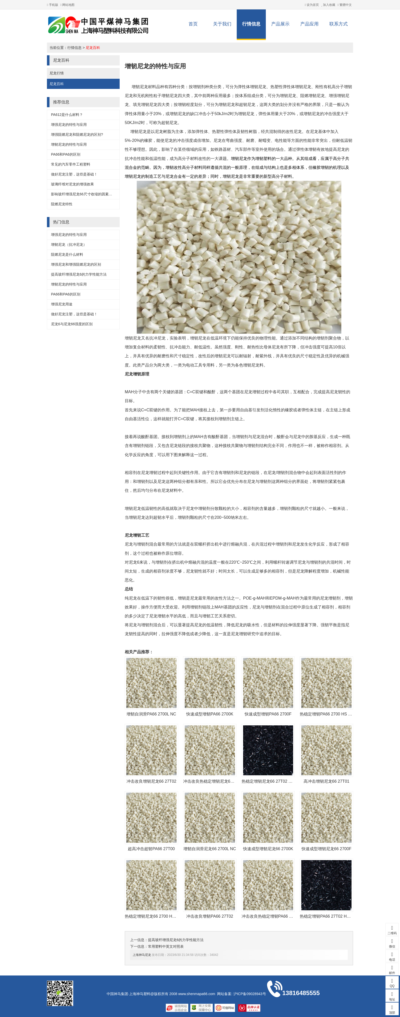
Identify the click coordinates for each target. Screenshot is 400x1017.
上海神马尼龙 (142, 955)
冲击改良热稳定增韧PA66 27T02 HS (274, 916)
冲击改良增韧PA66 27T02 (209, 916)
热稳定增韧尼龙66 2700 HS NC (153, 916)
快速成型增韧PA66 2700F (268, 714)
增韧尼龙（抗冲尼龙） (69, 244)
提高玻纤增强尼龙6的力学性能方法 (79, 274)
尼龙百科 (93, 48)
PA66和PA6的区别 (65, 154)
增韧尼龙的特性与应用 (69, 144)
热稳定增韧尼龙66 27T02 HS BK (271, 781)
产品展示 (280, 23)
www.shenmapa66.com (196, 994)
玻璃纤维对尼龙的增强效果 (72, 184)
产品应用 (309, 23)
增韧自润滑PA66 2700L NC (151, 714)
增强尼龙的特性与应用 (69, 125)
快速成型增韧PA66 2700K (209, 714)
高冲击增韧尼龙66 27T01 (326, 781)
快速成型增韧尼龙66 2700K (268, 849)
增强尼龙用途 (61, 304)
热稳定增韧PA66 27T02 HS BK (328, 916)
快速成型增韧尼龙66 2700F (327, 849)
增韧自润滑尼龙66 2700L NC (209, 849)
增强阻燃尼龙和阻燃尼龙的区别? (77, 134)
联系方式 (338, 23)
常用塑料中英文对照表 (166, 946)
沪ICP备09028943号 (249, 994)
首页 (193, 23)
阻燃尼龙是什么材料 (67, 254)
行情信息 (251, 23)
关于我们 (222, 23)
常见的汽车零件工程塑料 (70, 164)
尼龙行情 (56, 73)
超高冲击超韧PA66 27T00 (151, 849)
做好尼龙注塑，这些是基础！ (74, 174)
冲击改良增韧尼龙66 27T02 (152, 781)
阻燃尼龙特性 (61, 204)
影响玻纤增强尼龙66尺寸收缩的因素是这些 (85, 194)
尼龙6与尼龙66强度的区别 (72, 324)
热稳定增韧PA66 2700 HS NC (327, 714)
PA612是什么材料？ (67, 115)
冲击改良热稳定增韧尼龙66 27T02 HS (217, 781)
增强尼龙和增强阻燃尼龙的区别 (76, 264)
